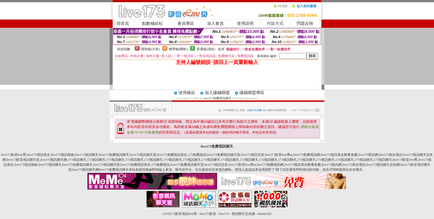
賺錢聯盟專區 (251, 92)
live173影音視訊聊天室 (23, 160)
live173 (224, 214)
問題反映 (305, 23)
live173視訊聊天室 (143, 155)
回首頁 (123, 23)
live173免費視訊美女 (172, 155)
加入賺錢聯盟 (217, 92)
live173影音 (208, 214)
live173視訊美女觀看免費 (339, 155)
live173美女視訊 (390, 155)
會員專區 (185, 23)
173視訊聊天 (77, 160)
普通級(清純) (206, 49)
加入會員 (215, 23)
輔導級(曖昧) (178, 49)
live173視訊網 (368, 155)
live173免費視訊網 (306, 155)
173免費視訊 (197, 155)
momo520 (264, 214)
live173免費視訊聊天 (217, 98)
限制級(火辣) (150, 49)
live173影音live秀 (13, 155)
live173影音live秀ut (279, 155)
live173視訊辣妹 (62, 155)
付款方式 (275, 23)
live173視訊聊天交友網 (383, 165)
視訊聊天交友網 (243, 214)
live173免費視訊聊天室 (223, 155)
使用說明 (245, 23)
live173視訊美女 (38, 155)
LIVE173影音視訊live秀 (180, 214)
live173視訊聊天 (86, 155)
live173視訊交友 (252, 155)
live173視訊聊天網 (54, 160)
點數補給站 (152, 23)
